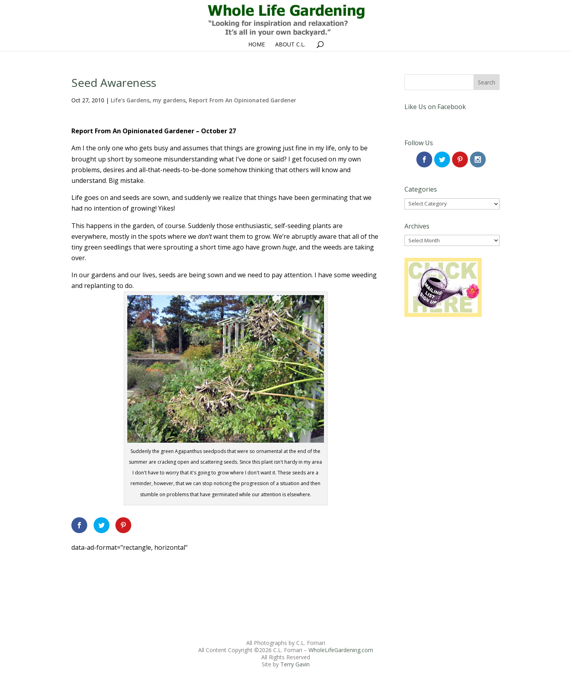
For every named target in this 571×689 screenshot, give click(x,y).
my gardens (169, 100)
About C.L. (290, 45)
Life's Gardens (130, 100)
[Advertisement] (215, 571)
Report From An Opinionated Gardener (242, 100)
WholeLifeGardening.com (340, 650)
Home (256, 45)
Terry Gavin (295, 664)
